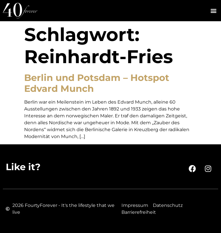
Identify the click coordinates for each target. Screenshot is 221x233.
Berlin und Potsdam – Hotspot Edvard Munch (96, 83)
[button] (213, 10)
